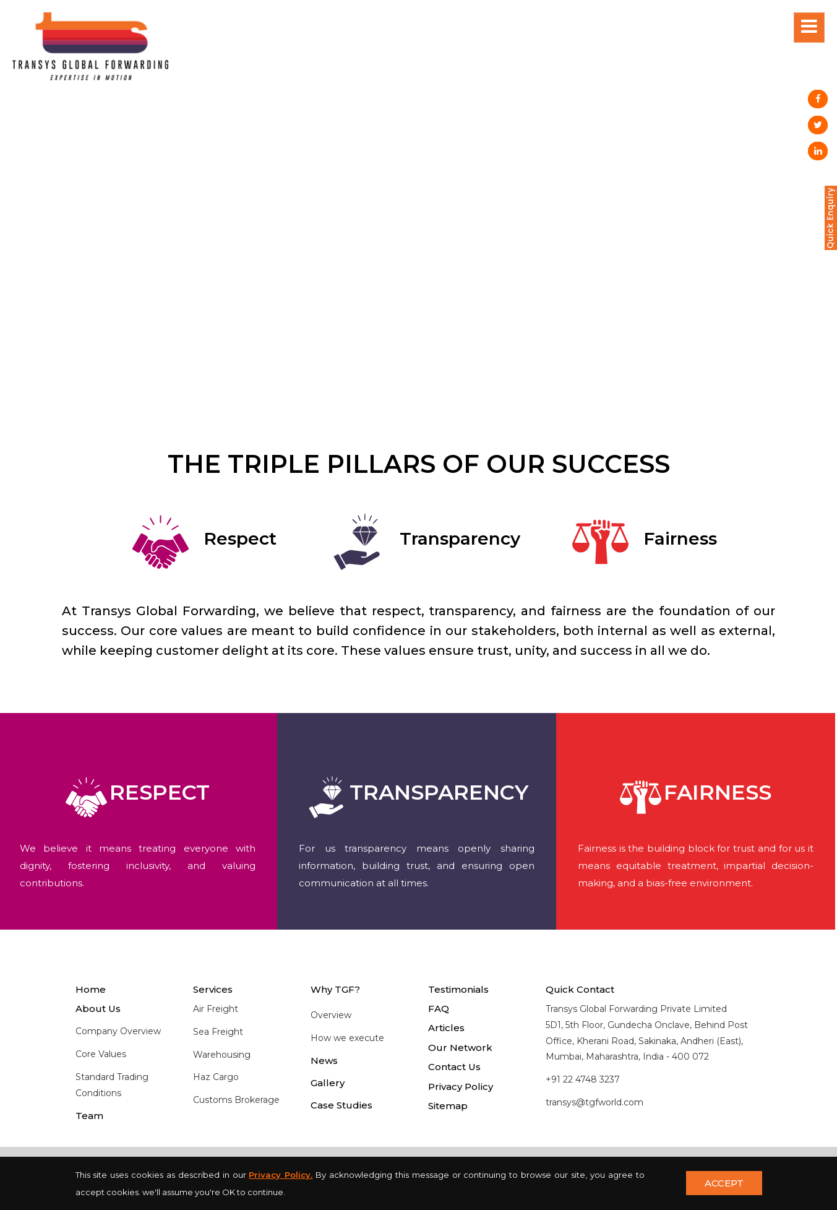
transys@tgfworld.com (594, 1102)
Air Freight (215, 1008)
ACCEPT (724, 1183)
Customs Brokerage (236, 1099)
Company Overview (118, 1031)
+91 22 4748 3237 (583, 1079)
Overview (331, 1015)
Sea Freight (218, 1031)
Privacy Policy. (280, 1175)
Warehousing (222, 1054)
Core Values (100, 1054)
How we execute (347, 1038)
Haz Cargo (216, 1077)
